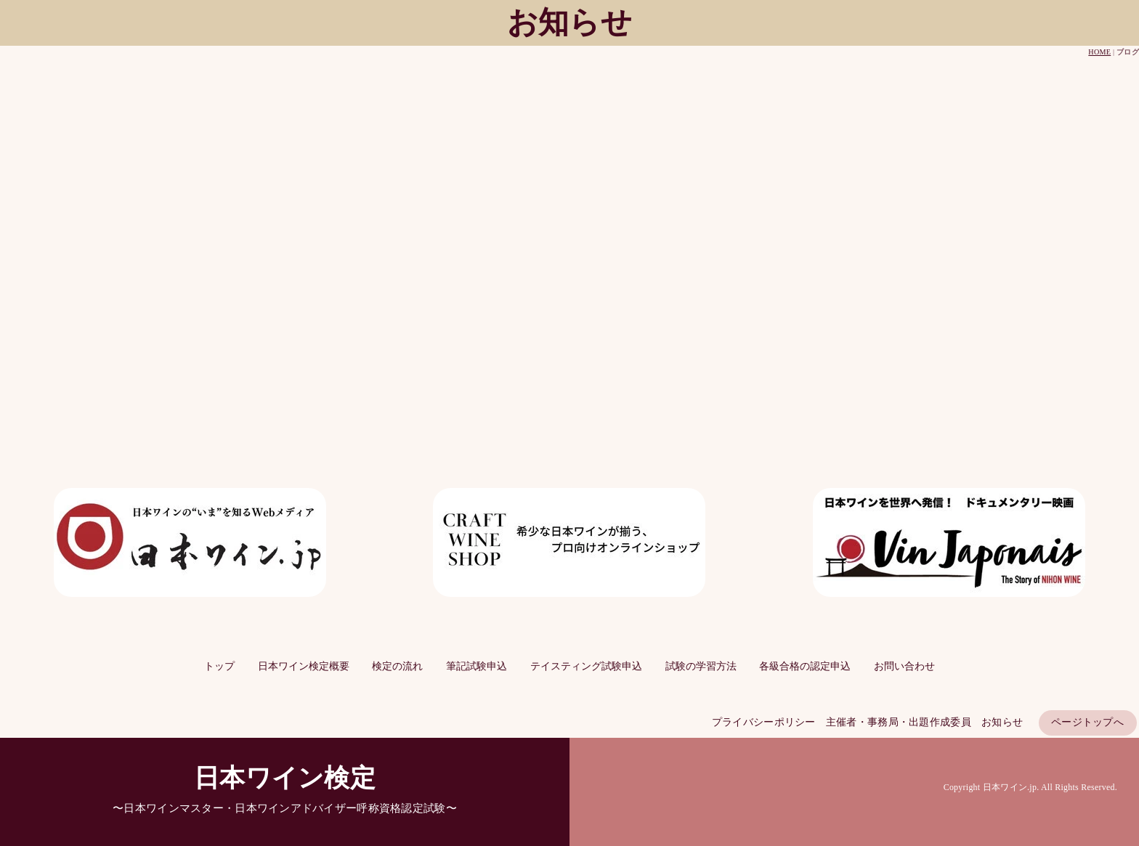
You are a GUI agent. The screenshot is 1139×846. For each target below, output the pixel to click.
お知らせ (1002, 722)
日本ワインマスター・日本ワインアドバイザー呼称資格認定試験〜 (289, 808)
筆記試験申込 (476, 666)
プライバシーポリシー (764, 722)
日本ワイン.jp (1010, 787)
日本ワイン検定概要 (303, 666)
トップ (219, 666)
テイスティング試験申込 (586, 666)
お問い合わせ (904, 666)
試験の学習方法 (701, 666)
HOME (1099, 52)
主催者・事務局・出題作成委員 (898, 722)
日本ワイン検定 (285, 778)
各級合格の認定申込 (805, 666)
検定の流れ (397, 666)
